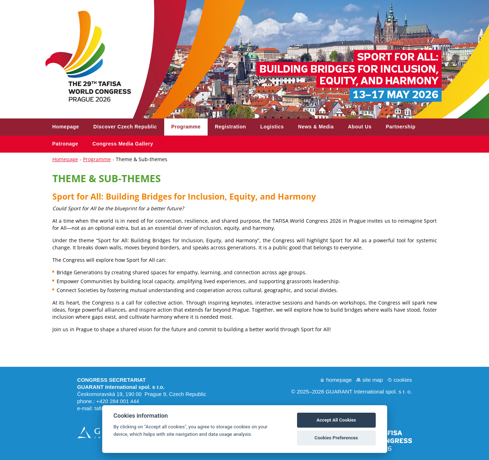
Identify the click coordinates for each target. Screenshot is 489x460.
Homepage (65, 159)
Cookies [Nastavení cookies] (403, 380)
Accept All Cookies (336, 420)
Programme (97, 159)
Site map (373, 380)
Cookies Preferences (336, 437)
